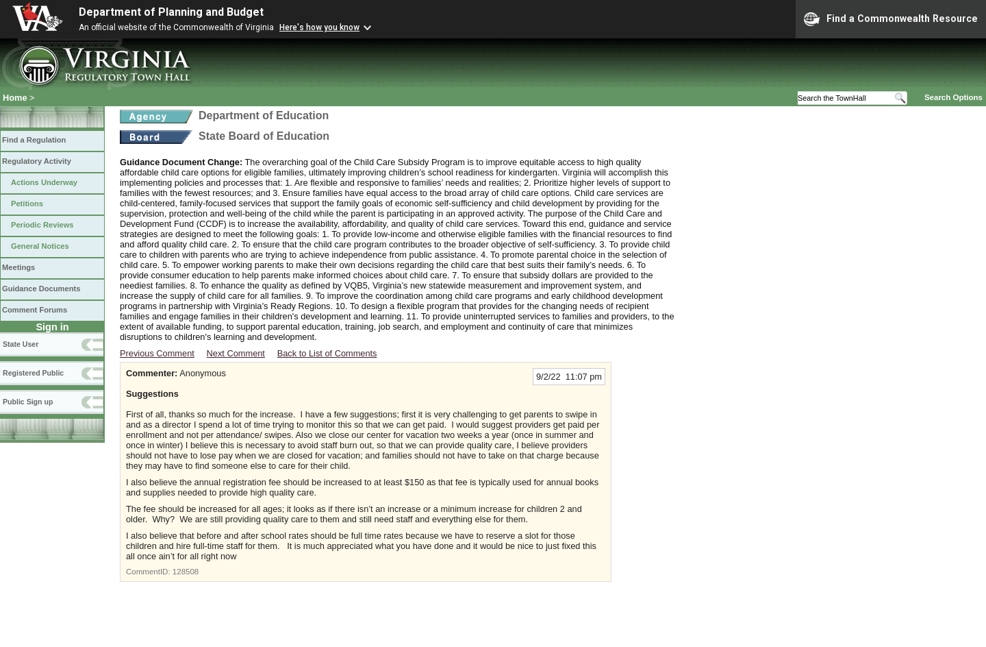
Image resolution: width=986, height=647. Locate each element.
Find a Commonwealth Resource (891, 19)
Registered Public (33, 373)
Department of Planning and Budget (171, 12)
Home (15, 98)
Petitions (27, 203)
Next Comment (236, 353)
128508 (186, 571)
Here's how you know (319, 27)
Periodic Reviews (42, 225)
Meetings (18, 267)
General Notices (40, 246)
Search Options (953, 97)
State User (20, 344)
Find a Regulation (34, 140)
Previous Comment (157, 353)
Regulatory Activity (36, 161)
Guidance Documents (41, 288)
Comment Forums (34, 310)
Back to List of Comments (327, 353)
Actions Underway (44, 182)
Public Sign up (28, 402)
